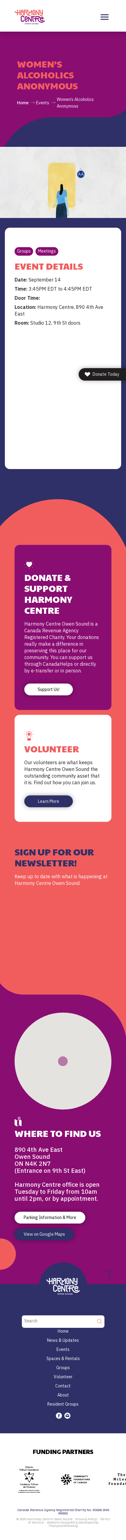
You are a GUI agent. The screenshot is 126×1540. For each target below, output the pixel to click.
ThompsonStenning (63, 1526)
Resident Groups (63, 1404)
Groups (24, 251)
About (63, 1395)
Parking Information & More (50, 1217)
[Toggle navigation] (104, 17)
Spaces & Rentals (63, 1358)
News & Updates (63, 1340)
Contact (63, 1386)
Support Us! (49, 689)
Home (23, 102)
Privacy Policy (86, 1519)
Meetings (47, 251)
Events (42, 102)
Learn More (48, 801)
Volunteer (63, 1376)
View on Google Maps (44, 1234)
